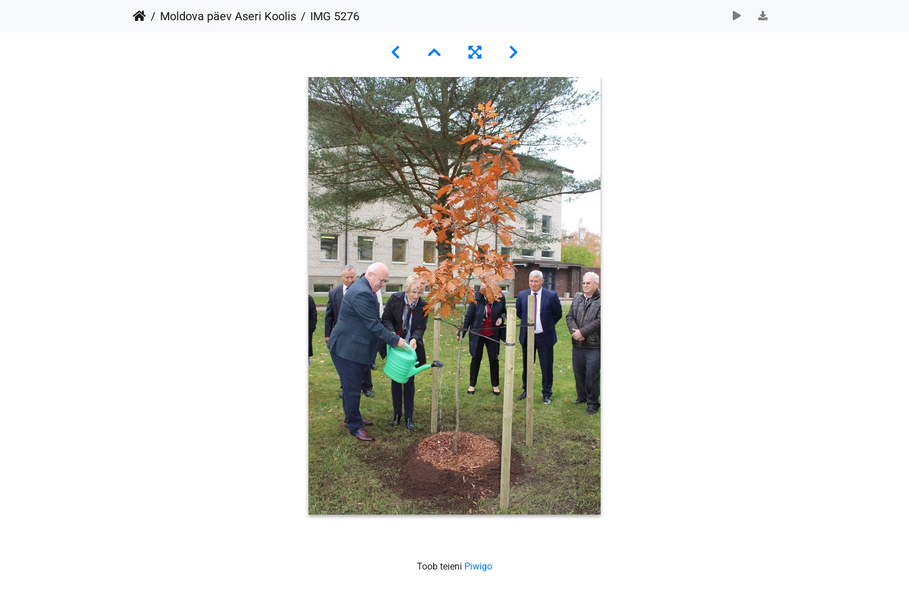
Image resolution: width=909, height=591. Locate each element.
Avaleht (139, 16)
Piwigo (478, 566)
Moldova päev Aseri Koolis (228, 16)
